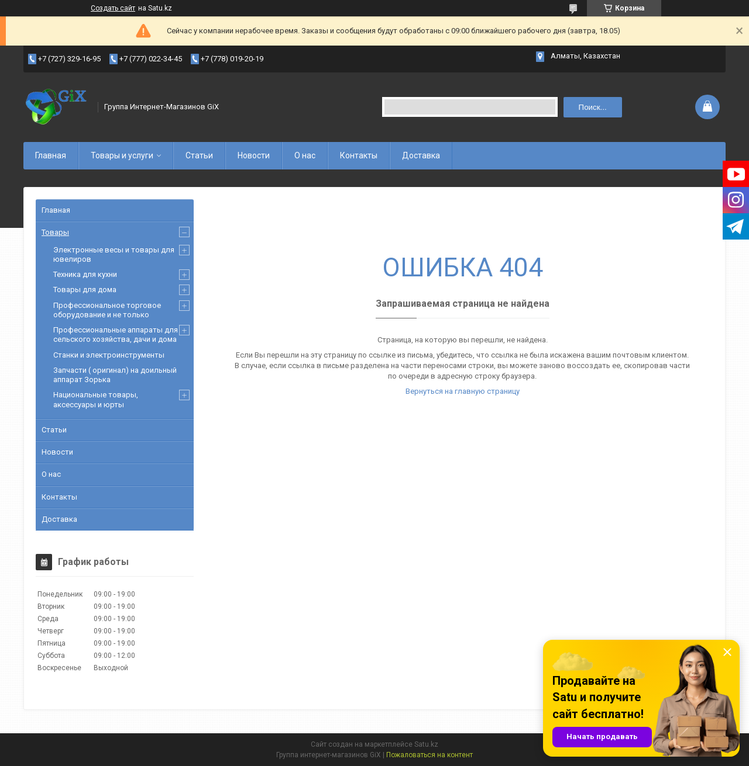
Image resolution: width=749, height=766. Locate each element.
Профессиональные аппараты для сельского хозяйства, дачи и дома (115, 334)
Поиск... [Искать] (593, 107)
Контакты (358, 155)
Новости (254, 155)
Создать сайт (113, 8)
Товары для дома (84, 289)
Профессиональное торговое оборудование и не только (107, 310)
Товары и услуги (122, 155)
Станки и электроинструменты (108, 355)
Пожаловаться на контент (429, 755)
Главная (50, 155)
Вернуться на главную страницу (463, 391)
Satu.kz (426, 744)
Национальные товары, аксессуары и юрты (95, 399)
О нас (304, 155)
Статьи (199, 155)
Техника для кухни (85, 274)
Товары (55, 232)
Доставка (421, 155)
